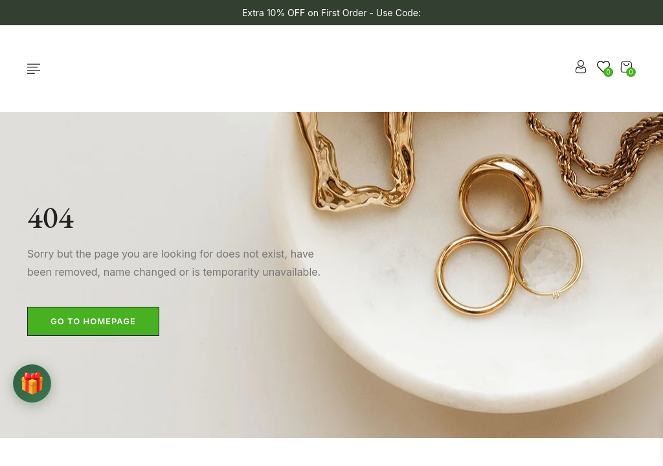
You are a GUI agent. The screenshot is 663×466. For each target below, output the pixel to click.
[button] (626, 67)
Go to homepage (93, 321)
